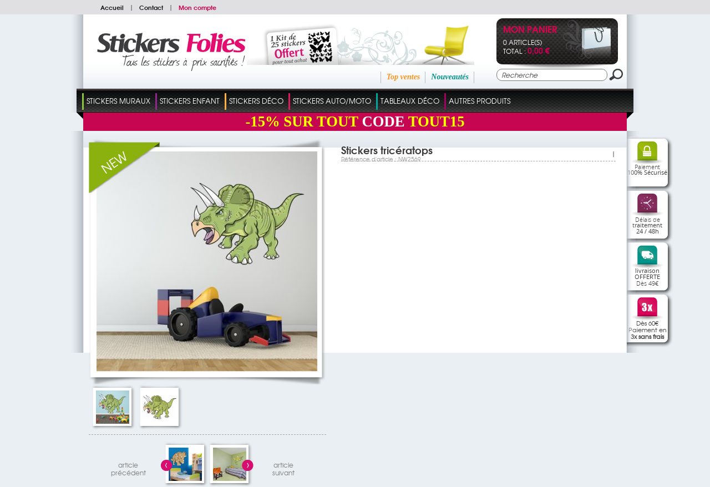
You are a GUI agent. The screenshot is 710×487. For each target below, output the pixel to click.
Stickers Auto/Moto (332, 100)
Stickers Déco (256, 100)
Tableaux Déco (410, 100)
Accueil (112, 7)
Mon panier (530, 30)
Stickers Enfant (190, 100)
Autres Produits (479, 100)
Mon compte (197, 7)
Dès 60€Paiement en (647, 329)
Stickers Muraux (118, 100)
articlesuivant (283, 467)
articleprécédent (128, 467)
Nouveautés (450, 77)
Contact (151, 7)
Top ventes (403, 77)
